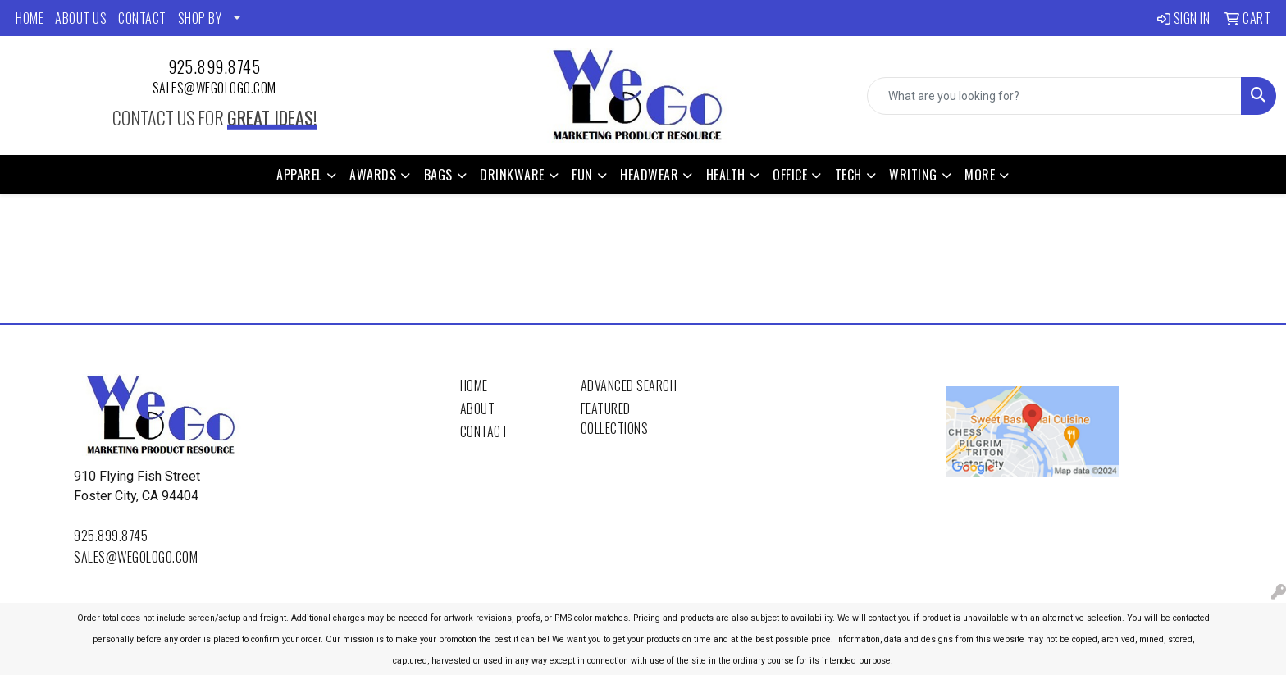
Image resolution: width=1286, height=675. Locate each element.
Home (474, 385)
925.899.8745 (214, 66)
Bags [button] (438, 175)
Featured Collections (615, 418)
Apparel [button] (299, 175)
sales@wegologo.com (214, 88)
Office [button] (790, 175)
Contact (484, 431)
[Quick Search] (1054, 96)
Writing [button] (913, 175)
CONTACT (142, 18)
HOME (29, 18)
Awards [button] (372, 175)
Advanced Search (629, 385)
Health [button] (726, 175)
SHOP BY (200, 18)
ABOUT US (81, 18)
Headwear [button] (649, 175)
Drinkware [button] (512, 175)
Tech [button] (848, 175)
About (477, 408)
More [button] (979, 175)
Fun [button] (582, 175)
